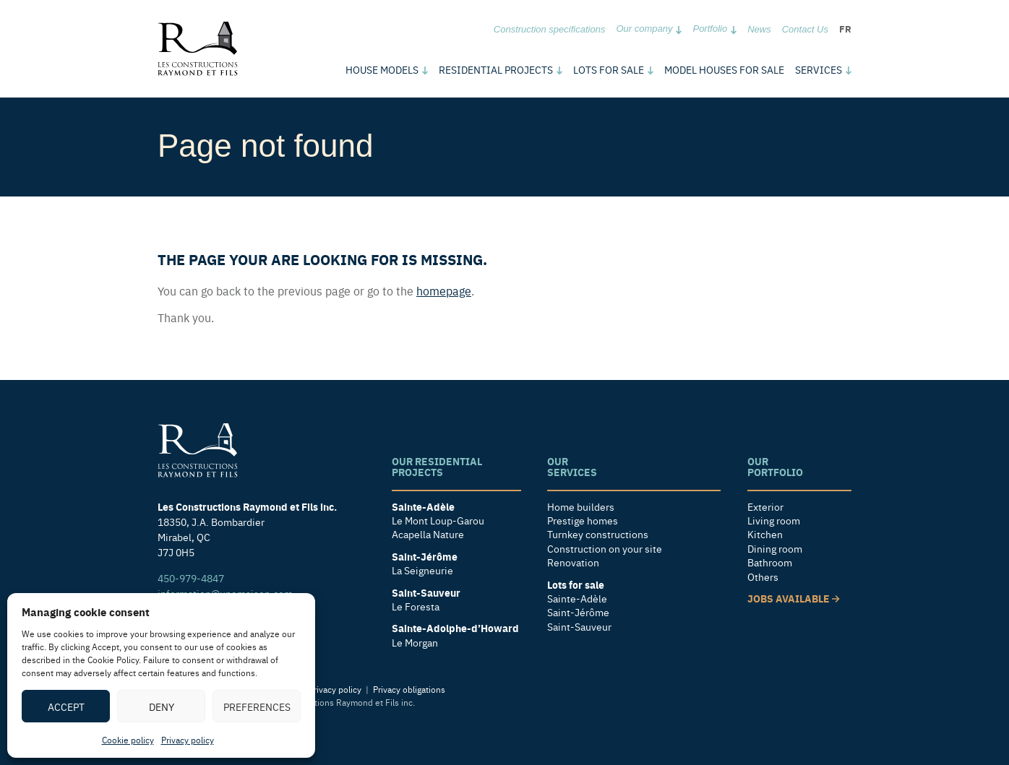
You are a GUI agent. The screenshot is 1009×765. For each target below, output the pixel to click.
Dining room (774, 548)
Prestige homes (582, 520)
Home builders (580, 506)
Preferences (257, 706)
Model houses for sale (724, 69)
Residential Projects (496, 69)
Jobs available (793, 598)
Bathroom (769, 562)
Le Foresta (415, 606)
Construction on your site (604, 548)
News (759, 29)
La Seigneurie (422, 570)
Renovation (573, 562)
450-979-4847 (191, 578)
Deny (161, 706)
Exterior (765, 506)
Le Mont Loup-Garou (438, 520)
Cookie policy (128, 739)
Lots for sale (608, 69)
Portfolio (709, 28)
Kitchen (765, 534)
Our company (644, 28)
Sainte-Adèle (577, 598)
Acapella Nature (428, 534)
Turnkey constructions (597, 534)
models (381, 69)
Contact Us (805, 29)
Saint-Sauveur (579, 626)
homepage (443, 290)
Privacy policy (187, 739)
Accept (66, 706)
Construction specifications (550, 29)
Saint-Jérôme (578, 612)
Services (818, 69)
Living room (773, 520)
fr (845, 28)
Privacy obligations (409, 689)
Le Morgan (415, 642)
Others (762, 576)
